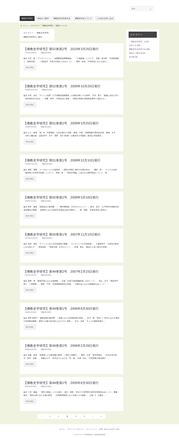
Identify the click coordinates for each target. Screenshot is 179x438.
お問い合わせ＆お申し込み (109, 429)
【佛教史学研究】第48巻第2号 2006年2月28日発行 (61, 345)
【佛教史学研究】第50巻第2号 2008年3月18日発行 (61, 197)
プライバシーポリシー (75, 429)
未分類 (132, 57)
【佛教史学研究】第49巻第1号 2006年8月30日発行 (61, 308)
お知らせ (132, 45)
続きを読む (30, 67)
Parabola (88, 435)
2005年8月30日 (31, 386)
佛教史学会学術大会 (137, 49)
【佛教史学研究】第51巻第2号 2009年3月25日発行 (61, 123)
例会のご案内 (134, 53)
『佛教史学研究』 (46, 53)
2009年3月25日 (31, 127)
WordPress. (100, 435)
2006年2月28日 (31, 349)
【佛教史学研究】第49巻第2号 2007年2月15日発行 (61, 271)
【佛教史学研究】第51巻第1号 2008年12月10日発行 (62, 160)
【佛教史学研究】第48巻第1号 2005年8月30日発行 (61, 383)
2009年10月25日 (31, 90)
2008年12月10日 (31, 164)
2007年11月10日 (31, 238)
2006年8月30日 (31, 312)
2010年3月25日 (31, 53)
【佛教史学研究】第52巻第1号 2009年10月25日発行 (62, 86)
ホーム (25, 26)
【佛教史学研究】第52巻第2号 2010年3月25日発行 (61, 49)
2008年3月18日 (31, 201)
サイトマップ (91, 429)
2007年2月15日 (31, 275)
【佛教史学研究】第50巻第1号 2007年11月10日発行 (62, 234)
